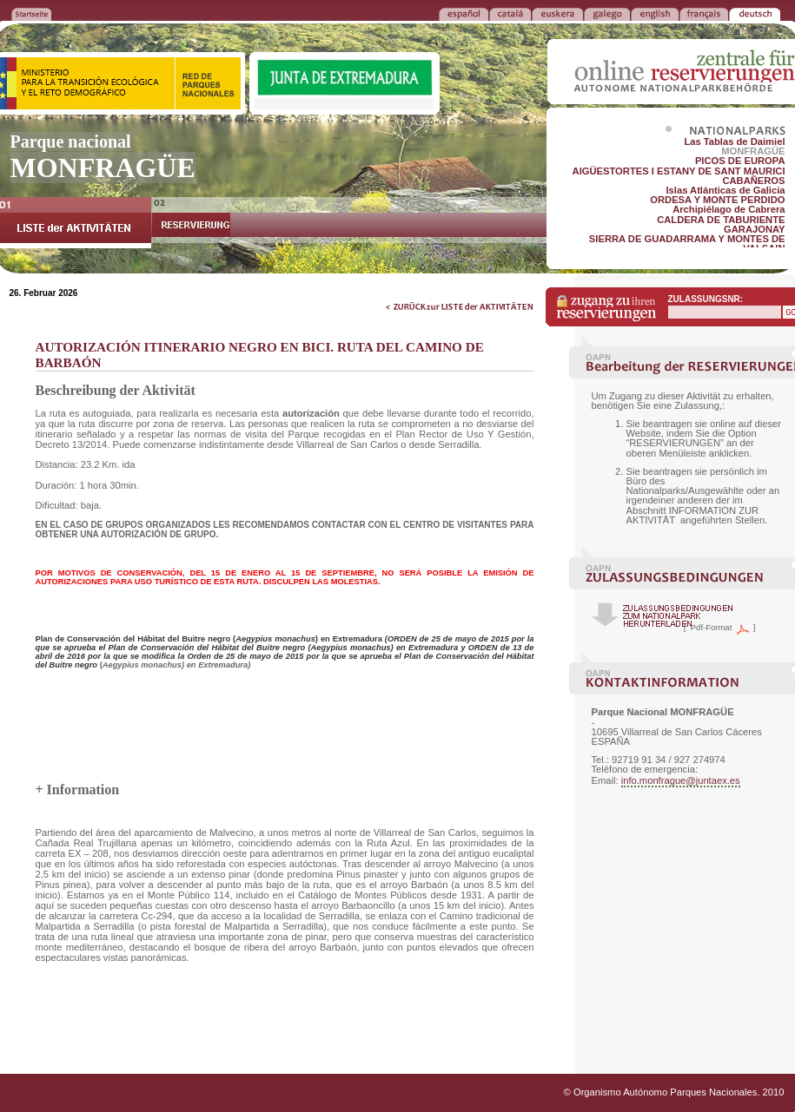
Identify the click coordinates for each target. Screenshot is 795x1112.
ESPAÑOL (463, 13)
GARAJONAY (754, 229)
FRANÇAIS (703, 13)
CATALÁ (510, 13)
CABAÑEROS (753, 180)
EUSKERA (557, 13)
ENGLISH (655, 13)
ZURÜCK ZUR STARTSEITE (31, 13)
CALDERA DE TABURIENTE (721, 219)
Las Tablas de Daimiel (734, 141)
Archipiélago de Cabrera (728, 209)
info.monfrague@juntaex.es (680, 780)
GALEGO (607, 13)
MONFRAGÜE (753, 151)
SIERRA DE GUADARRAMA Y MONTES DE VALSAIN (687, 243)
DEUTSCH (754, 13)
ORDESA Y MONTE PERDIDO (717, 199)
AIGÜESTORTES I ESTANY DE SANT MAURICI (679, 171)
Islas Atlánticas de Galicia (725, 190)
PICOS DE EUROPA (740, 160)
